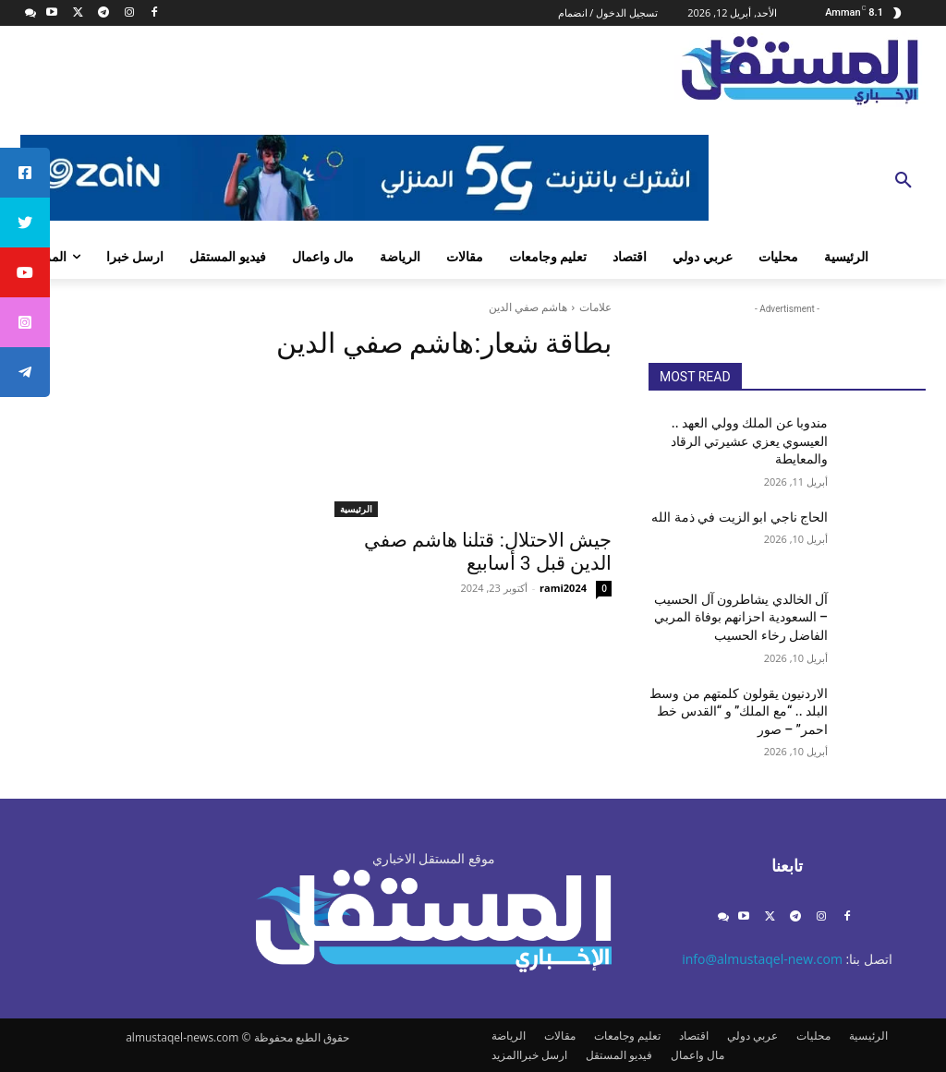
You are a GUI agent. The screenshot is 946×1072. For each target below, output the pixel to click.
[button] (903, 181)
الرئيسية (356, 508)
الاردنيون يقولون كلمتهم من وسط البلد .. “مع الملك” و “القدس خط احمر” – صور (738, 711)
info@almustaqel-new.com (762, 959)
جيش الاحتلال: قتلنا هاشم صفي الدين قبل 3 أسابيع (488, 551)
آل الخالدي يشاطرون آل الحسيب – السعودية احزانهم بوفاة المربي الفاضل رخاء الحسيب (741, 617)
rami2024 (563, 588)
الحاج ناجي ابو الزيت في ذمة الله (739, 517)
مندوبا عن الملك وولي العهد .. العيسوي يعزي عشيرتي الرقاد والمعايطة (749, 441)
